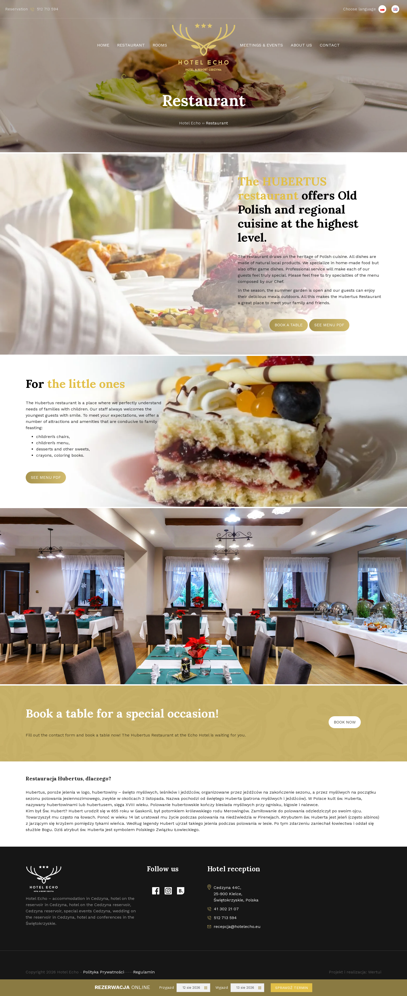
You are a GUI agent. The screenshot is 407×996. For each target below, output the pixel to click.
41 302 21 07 (226, 908)
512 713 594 (225, 917)
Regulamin (144, 972)
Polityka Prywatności (103, 972)
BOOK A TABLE (289, 325)
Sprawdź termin (291, 988)
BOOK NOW (345, 722)
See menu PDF (329, 325)
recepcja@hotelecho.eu (237, 926)
